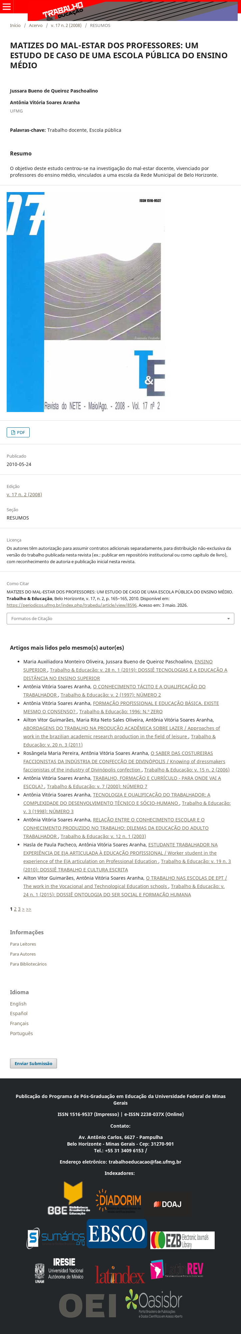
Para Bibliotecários (28, 964)
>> (28, 909)
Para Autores (23, 954)
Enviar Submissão (33, 1063)
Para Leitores (23, 944)
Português (21, 1033)
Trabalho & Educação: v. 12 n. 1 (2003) (103, 836)
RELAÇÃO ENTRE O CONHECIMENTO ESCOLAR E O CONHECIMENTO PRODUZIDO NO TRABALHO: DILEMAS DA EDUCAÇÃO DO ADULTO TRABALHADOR (116, 827)
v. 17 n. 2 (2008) (66, 25)
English (18, 1004)
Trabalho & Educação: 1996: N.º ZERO (121, 711)
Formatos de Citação (31, 618)
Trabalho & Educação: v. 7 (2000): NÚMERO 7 (97, 786)
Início (15, 25)
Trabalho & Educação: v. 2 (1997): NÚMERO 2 (111, 695)
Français (19, 1023)
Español (19, 1013)
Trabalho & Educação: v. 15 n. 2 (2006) (187, 770)
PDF (20, 432)
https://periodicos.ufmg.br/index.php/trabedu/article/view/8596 (72, 605)
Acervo (36, 25)
